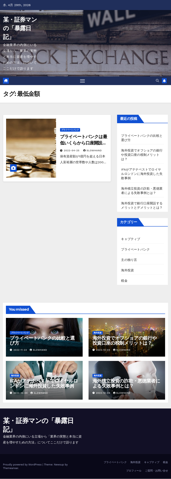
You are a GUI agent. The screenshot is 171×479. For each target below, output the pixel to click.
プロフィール (133, 470)
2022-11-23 (21, 350)
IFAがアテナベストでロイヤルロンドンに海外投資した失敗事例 (142, 174)
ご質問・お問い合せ (156, 470)
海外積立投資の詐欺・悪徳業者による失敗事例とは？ (126, 383)
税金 (124, 281)
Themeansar (10, 468)
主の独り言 (129, 260)
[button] (157, 81)
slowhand (92, 150)
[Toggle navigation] (82, 81)
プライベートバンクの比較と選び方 (42, 340)
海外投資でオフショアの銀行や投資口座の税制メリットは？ (142, 155)
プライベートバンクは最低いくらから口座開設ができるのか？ (83, 143)
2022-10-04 (103, 350)
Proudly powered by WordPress (23, 464)
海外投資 (127, 270)
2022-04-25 (72, 150)
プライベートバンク (70, 130)
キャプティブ (130, 239)
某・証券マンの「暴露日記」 (20, 28)
